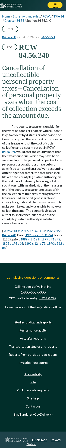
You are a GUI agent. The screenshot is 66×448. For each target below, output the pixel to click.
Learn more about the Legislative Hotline (33, 307)
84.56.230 (9, 37)
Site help (33, 398)
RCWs (46, 16)
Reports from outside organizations (33, 354)
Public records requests (33, 390)
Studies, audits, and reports (33, 322)
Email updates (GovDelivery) (33, 414)
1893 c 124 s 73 (34, 243)
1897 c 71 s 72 (50, 239)
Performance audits (33, 330)
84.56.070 (9, 152)
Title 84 (58, 16)
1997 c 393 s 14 (34, 231)
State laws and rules (26, 16)
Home (6, 16)
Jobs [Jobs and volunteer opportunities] (33, 382)
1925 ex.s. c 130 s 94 (39, 235)
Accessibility (33, 374)
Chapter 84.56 (14, 20)
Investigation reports (33, 362)
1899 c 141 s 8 (30, 239)
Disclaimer (39, 440)
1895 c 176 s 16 (12, 243)
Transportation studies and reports (33, 346)
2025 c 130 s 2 (13, 231)
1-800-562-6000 (33, 292)
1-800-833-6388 (47, 298)
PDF (9, 47)
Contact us (33, 406)
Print (10, 28)
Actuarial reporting (33, 338)
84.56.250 (48, 37)
